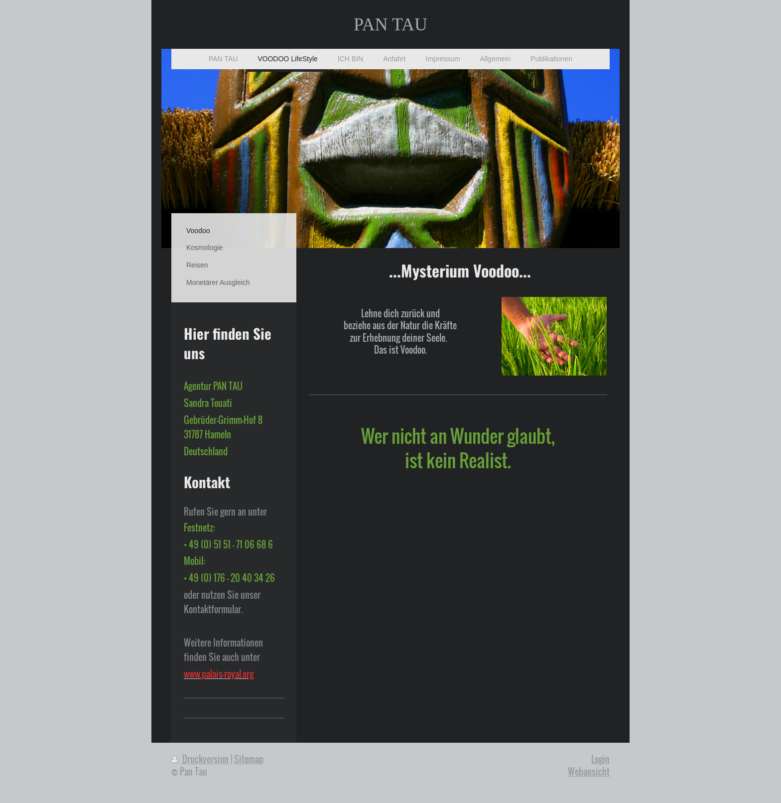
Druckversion (201, 759)
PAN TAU (390, 24)
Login (600, 759)
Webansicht (589, 771)
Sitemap (248, 759)
